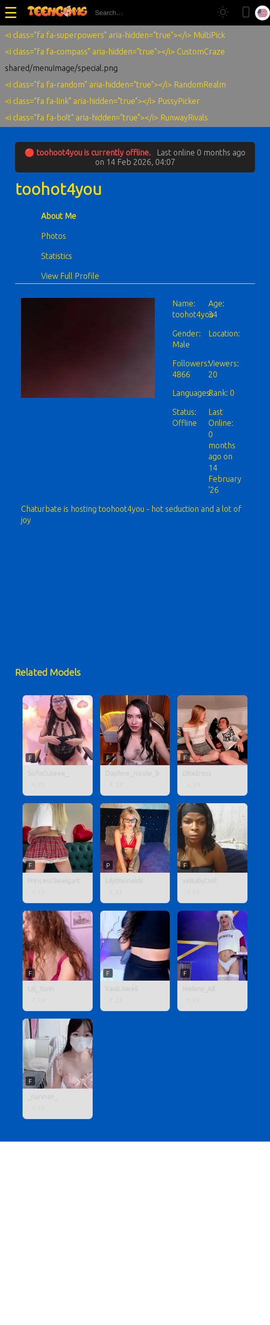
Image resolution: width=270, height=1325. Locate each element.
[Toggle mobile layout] (246, 12)
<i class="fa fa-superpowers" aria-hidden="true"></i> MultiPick (115, 34)
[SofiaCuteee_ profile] (58, 745)
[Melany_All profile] (212, 961)
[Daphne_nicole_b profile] (135, 745)
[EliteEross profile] (212, 745)
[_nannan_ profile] (58, 1069)
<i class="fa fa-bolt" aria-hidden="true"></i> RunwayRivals (106, 117)
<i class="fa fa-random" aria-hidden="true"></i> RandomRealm (115, 84)
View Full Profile (70, 275)
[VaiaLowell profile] (135, 961)
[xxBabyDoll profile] (212, 853)
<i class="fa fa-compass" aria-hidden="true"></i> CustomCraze (115, 51)
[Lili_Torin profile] (58, 961)
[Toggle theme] (223, 12)
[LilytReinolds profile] (135, 853)
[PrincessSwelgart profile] (58, 853)
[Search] (199, 12)
